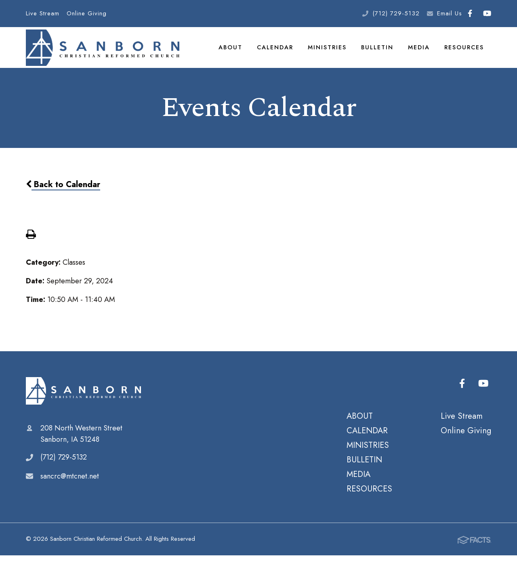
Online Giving (87, 13)
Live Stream (42, 13)
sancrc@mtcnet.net (69, 482)
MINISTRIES (328, 50)
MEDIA (419, 50)
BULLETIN (378, 50)
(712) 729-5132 (396, 13)
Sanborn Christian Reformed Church (83, 397)
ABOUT (231, 50)
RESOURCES (464, 50)
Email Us (449, 13)
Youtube (487, 13)
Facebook (470, 13)
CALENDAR (276, 50)
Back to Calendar (63, 190)
